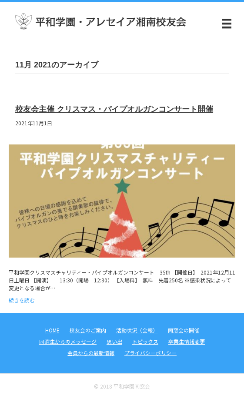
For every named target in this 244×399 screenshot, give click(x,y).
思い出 (114, 341)
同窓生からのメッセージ (68, 341)
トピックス (145, 341)
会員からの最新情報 (90, 352)
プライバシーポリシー (150, 352)
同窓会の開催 (183, 330)
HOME (52, 330)
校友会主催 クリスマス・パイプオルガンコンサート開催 (114, 109)
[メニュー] (226, 23)
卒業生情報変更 (186, 341)
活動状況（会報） (137, 330)
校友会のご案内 (88, 330)
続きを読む (22, 300)
